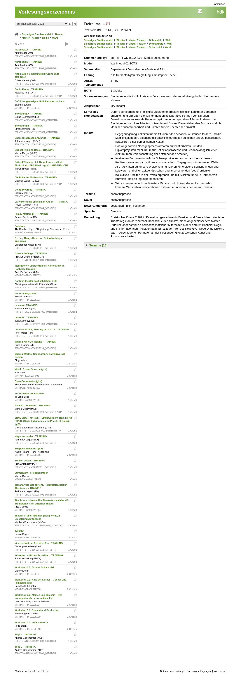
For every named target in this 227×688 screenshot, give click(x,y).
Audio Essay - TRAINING (29, 89)
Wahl (55, 37)
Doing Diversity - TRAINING (31, 189)
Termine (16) (98, 245)
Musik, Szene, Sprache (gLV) (31, 369)
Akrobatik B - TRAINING (29, 62)
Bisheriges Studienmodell (36, 34)
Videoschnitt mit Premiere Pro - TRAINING (39, 543)
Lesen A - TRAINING (26, 305)
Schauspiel (155, 47)
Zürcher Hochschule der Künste (32, 671)
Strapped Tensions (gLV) (29, 448)
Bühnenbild (155, 40)
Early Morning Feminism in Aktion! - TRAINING (42, 201)
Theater (59, 34)
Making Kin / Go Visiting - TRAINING (36, 341)
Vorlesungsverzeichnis (46, 12)
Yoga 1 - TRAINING (26, 634)
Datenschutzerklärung (171, 671)
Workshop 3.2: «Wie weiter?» (32, 622)
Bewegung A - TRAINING (29, 113)
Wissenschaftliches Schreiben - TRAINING (39, 555)
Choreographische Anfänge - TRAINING (38, 138)
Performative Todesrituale (30, 393)
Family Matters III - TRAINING (32, 214)
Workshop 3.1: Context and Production (37, 610)
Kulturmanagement (26, 293)
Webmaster (220, 671)
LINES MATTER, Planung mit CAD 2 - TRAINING (42, 329)
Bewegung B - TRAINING (29, 125)
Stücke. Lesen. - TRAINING (30, 460)
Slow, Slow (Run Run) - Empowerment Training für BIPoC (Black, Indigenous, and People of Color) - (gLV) (43, 421)
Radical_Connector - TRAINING (33, 405)
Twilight (19, 531)
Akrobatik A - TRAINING (28, 49)
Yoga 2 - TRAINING (26, 646)
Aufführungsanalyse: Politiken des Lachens (40, 101)
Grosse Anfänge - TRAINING (31, 253)
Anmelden (219, 4)
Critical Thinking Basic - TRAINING (35, 150)
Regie (45, 37)
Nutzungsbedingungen (199, 671)
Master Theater (30, 37)
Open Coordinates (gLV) (29, 381)
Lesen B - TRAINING (26, 317)
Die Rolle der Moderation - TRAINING (36, 177)
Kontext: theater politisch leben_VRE (36, 281)
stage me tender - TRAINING (31, 436)
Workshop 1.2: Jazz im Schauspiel (34, 567)
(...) (85, 50)
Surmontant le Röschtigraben (32, 472)
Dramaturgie (156, 43)
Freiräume (21, 226)
